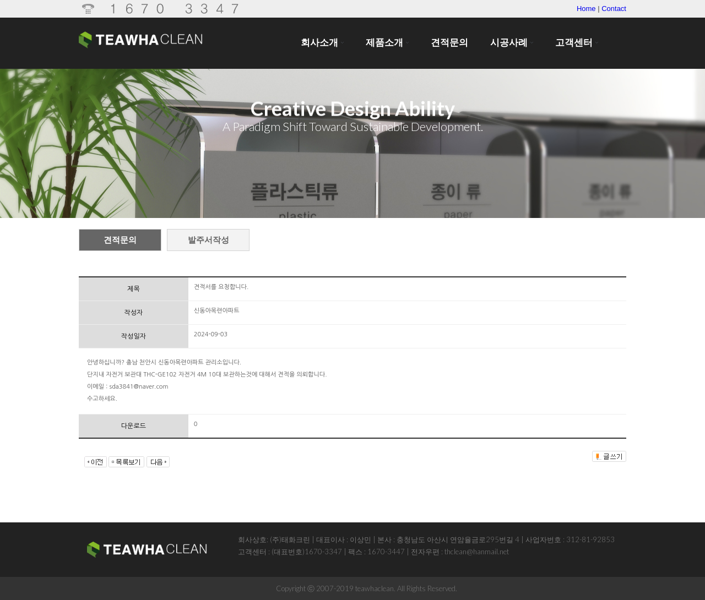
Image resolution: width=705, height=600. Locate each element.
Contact (613, 8)
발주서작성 (208, 239)
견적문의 (120, 239)
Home (586, 8)
